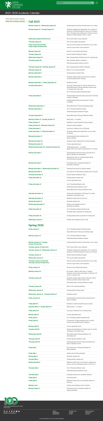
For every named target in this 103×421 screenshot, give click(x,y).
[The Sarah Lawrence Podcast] (14, 411)
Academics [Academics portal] (56, 412)
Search (60, 3)
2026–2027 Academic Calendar (15, 21)
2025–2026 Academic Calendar (15, 19)
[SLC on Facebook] (9, 411)
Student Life (73, 411)
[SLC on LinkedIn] (19, 411)
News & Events (89, 411)
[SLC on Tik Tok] (7, 411)
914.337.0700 (7, 407)
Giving (71, 414)
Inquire (87, 414)
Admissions (56, 414)
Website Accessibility (10, 413)
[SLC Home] (14, 4)
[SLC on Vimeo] (12, 411)
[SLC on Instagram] (5, 411)
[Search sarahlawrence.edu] (92, 2)
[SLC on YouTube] (17, 411)
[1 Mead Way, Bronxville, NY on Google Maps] (13, 406)
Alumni (71, 412)
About (54, 411)
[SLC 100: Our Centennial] (11, 401)
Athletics (88, 412)
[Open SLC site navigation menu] (96, 3)
